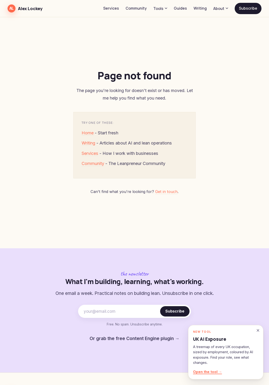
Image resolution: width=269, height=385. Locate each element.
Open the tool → (207, 372)
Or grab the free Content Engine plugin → (134, 338)
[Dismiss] (258, 330)
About (220, 8)
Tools (160, 8)
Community (136, 8)
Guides (180, 8)
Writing (200, 8)
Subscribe (248, 8)
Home (88, 132)
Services (111, 8)
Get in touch (166, 191)
